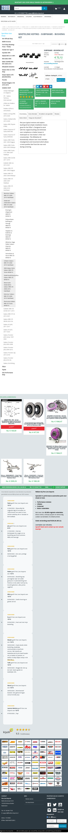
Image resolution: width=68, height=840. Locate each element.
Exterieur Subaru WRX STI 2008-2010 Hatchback (9, 296)
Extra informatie (32, 114)
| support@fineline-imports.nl (35, 13)
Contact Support (58, 487)
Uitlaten (29, 16)
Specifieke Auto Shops (8, 21)
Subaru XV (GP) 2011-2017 (8, 325)
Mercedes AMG (6, 59)
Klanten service (29, 799)
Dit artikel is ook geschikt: (46, 114)
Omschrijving (22, 114)
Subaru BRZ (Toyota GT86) (9, 125)
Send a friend (23, 118)
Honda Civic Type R (7, 50)
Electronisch (37, 16)
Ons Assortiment (30, 802)
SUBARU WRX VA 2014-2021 (9, 164)
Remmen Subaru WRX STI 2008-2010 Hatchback (9, 195)
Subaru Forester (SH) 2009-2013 (8, 348)
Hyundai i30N (6, 53)
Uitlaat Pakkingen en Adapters (9, 92)
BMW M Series (6, 42)
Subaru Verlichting (9, 363)
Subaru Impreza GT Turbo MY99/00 (9, 136)
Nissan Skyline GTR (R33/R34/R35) (7, 76)
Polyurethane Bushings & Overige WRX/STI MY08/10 (10, 223)
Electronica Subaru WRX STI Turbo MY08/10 (9, 303)
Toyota (4, 370)
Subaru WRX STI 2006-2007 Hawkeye (8, 181)
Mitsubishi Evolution (8, 67)
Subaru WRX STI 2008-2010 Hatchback (8, 188)
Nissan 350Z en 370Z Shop (8, 71)
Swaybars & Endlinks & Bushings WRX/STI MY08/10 (9, 235)
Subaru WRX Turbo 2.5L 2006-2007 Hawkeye (9, 152)
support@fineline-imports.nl (10, 813)
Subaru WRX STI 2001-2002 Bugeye (9, 169)
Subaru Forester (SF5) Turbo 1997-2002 (9, 337)
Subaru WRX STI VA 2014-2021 (9, 315)
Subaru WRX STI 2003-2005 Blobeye (9, 174)
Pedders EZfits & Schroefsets (8, 110)
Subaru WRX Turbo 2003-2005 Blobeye (9, 146)
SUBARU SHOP (6, 88)
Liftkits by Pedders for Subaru (9, 104)
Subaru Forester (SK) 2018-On (8, 359)
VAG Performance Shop (7, 374)
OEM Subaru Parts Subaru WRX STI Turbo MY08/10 (9, 270)
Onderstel (20, 16)
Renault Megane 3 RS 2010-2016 (8, 84)
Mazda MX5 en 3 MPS (8, 56)
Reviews (57, 114)
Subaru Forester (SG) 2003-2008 (8, 343)
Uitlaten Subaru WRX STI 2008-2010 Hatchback (8, 263)
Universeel (47, 16)
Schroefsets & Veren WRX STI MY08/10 (10, 256)
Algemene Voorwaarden (6, 831)
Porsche (4, 80)
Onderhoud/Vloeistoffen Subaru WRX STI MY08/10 (10, 277)
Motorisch (11, 16)
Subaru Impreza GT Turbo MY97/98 (9, 130)
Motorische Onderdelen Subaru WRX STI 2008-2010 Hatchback (8, 287)
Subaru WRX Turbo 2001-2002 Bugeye (9, 141)
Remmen (3, 16)
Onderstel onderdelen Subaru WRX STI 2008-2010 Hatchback (9, 204)
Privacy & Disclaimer (55, 831)
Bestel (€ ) (61, 80)
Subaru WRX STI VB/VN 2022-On (8, 320)
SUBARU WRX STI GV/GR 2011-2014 (9, 310)
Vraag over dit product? (35, 118)
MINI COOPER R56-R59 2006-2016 (7, 63)
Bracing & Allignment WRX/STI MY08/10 (9, 213)
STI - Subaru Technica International (7, 98)
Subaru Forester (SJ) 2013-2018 (9, 354)
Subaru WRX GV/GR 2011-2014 (9, 159)
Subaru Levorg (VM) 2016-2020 (9, 115)
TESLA (4, 366)
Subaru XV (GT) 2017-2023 (8, 331)
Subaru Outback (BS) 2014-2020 (10, 120)
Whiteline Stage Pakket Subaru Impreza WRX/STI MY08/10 (10, 246)
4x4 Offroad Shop (7, 39)
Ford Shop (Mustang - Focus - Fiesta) (8, 46)
